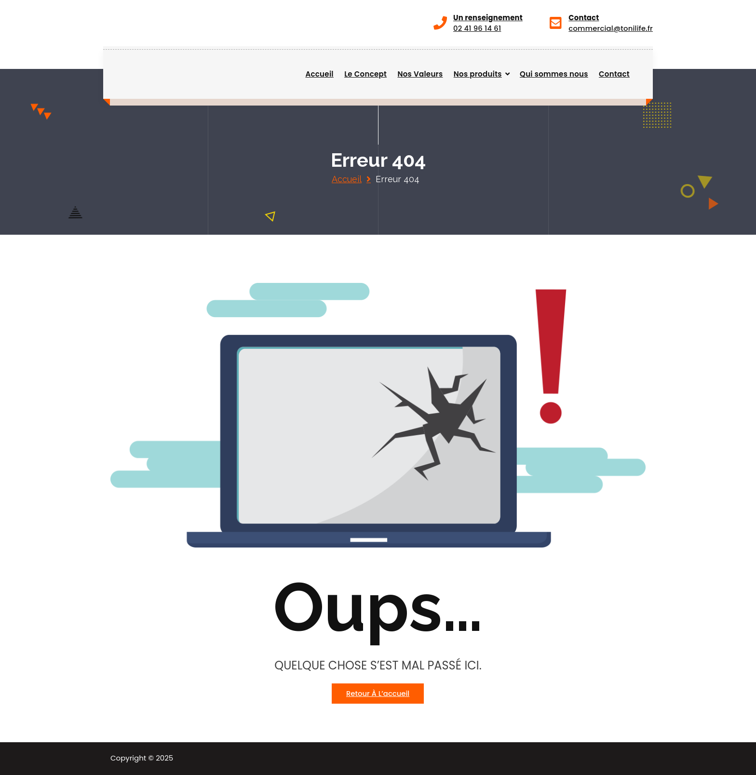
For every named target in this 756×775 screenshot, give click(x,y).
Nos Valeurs (420, 74)
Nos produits (478, 74)
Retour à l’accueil (377, 693)
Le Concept (365, 74)
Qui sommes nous (554, 74)
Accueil (319, 74)
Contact (614, 74)
